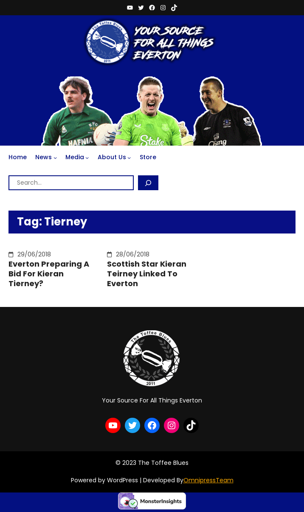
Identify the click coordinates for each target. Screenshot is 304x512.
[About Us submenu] (129, 157)
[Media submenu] (87, 157)
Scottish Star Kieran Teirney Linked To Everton (146, 274)
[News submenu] (55, 157)
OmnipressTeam (208, 480)
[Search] (148, 182)
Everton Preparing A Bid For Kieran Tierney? (48, 274)
